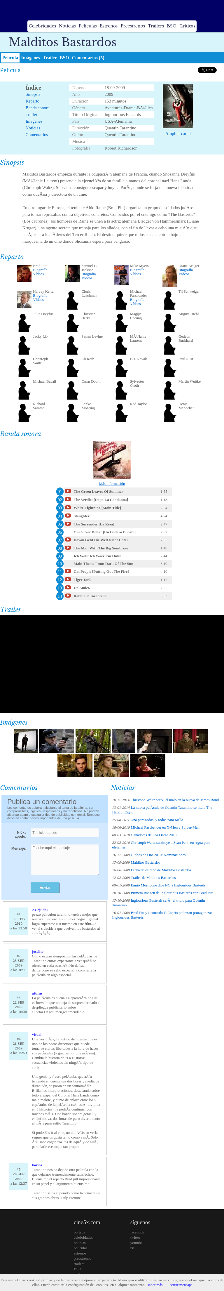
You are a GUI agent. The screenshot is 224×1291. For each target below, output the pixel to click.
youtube (136, 1242)
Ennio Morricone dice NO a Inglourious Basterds (168, 885)
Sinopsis (33, 94)
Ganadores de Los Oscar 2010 (153, 835)
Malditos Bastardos (145, 862)
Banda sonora (38, 107)
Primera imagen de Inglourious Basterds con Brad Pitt (172, 893)
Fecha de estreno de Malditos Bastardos (161, 870)
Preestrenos (132, 26)
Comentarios (37, 134)
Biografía (40, 270)
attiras (37, 993)
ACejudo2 (40, 909)
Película (10, 57)
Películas (88, 26)
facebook (137, 1232)
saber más (155, 1285)
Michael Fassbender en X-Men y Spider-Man (165, 827)
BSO (171, 26)
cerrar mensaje (180, 1285)
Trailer (50, 57)
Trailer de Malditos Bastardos (153, 877)
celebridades (83, 1237)
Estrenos (109, 26)
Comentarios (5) (88, 57)
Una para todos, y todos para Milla (157, 820)
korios (37, 1165)
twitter (135, 1237)
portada (79, 1232)
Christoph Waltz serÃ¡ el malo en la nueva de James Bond (175, 800)
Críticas (187, 26)
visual (37, 1034)
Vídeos (38, 274)
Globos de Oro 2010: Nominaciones (158, 855)
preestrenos (82, 1258)
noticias (79, 1242)
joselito (38, 951)
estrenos (80, 1253)
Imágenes (30, 57)
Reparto (32, 101)
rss (132, 1248)
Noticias (67, 26)
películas (80, 1248)
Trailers (156, 26)
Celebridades (42, 26)
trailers (79, 1263)
